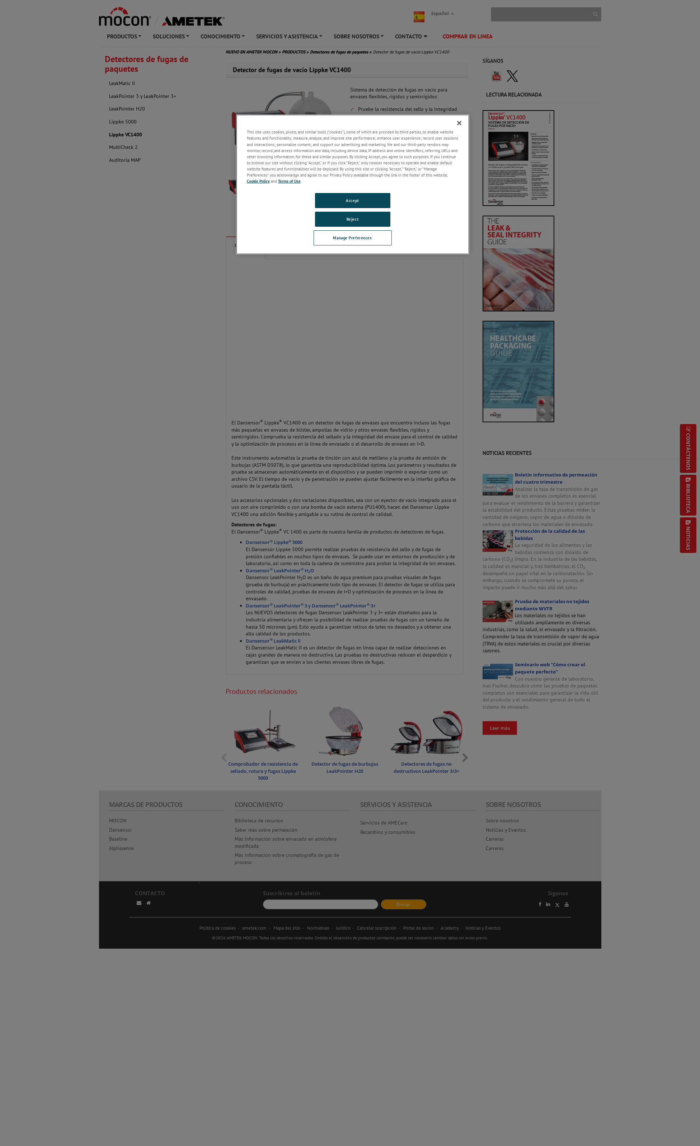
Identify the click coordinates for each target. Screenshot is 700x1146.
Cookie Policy (258, 181)
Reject (352, 219)
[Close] (459, 123)
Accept (352, 200)
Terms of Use (289, 181)
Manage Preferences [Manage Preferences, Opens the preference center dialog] (352, 237)
